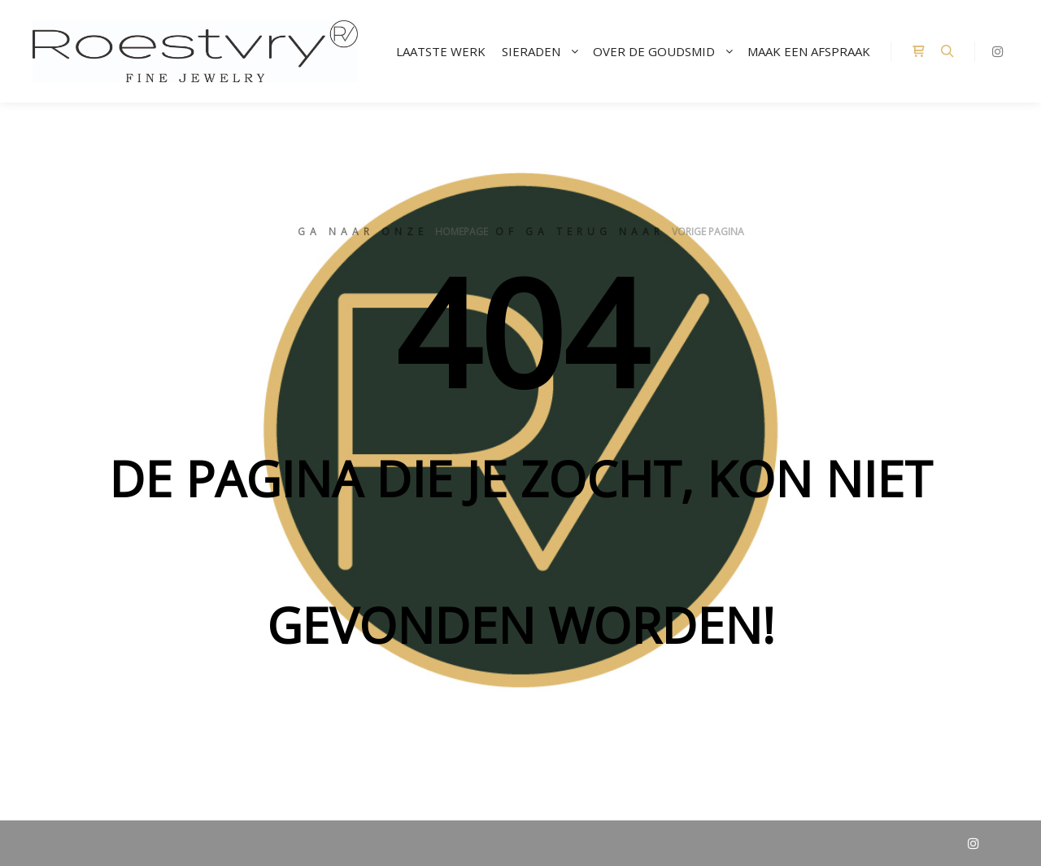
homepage (461, 231)
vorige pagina (708, 231)
